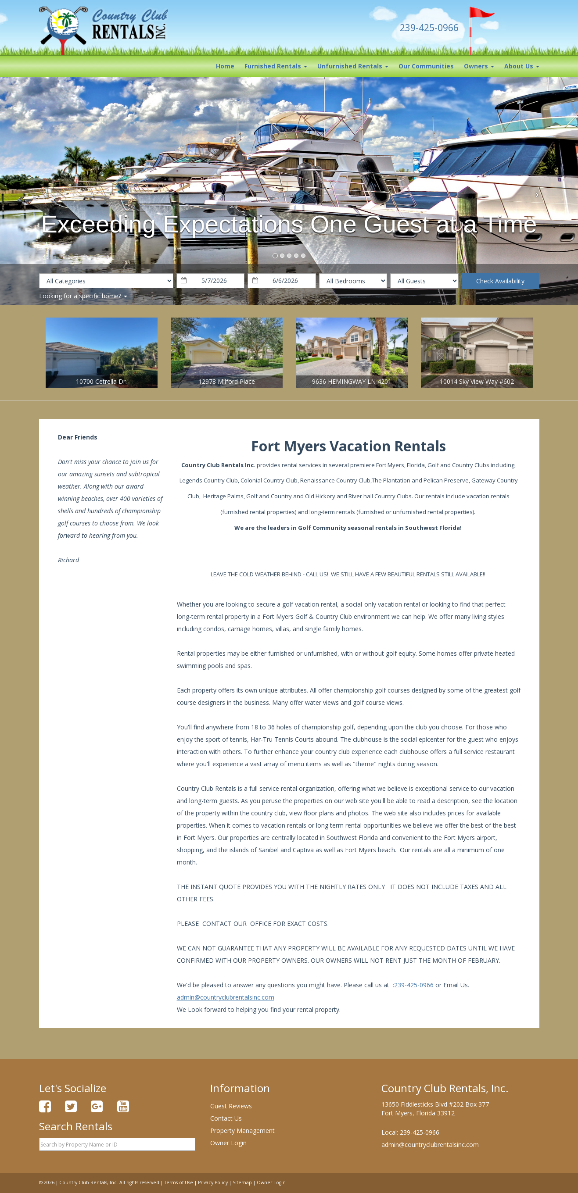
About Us (521, 66)
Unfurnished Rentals (352, 66)
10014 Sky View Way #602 (477, 381)
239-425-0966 (414, 985)
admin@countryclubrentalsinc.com (225, 997)
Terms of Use (178, 1182)
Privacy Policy (213, 1182)
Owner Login (228, 1143)
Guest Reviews (231, 1106)
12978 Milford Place (226, 381)
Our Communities (426, 66)
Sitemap (242, 1182)
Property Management (242, 1130)
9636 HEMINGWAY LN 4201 (351, 381)
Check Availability (500, 281)
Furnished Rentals (275, 66)
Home (225, 66)
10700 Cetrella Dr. (101, 381)
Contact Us (226, 1118)
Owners (479, 66)
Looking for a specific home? (83, 296)
